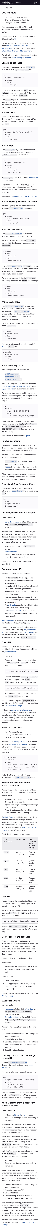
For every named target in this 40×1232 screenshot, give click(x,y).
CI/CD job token (19, 742)
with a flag (29, 1009)
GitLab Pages (8, 817)
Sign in (35, 3)
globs (28, 436)
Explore (18, 3)
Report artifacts (11, 552)
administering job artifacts (21, 58)
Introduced (9, 1009)
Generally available (12, 522)
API (15, 39)
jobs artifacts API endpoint (18, 744)
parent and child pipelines (21, 710)
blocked (17, 1115)
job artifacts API (11, 652)
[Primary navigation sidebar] (2, 7)
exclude (5, 346)
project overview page (13, 706)
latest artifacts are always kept (25, 196)
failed (25, 1115)
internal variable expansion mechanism (16, 386)
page (8, 996)
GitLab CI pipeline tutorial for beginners (16, 51)
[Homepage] (7, 2)
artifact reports (28, 632)
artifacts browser (14, 610)
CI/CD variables (8, 389)
